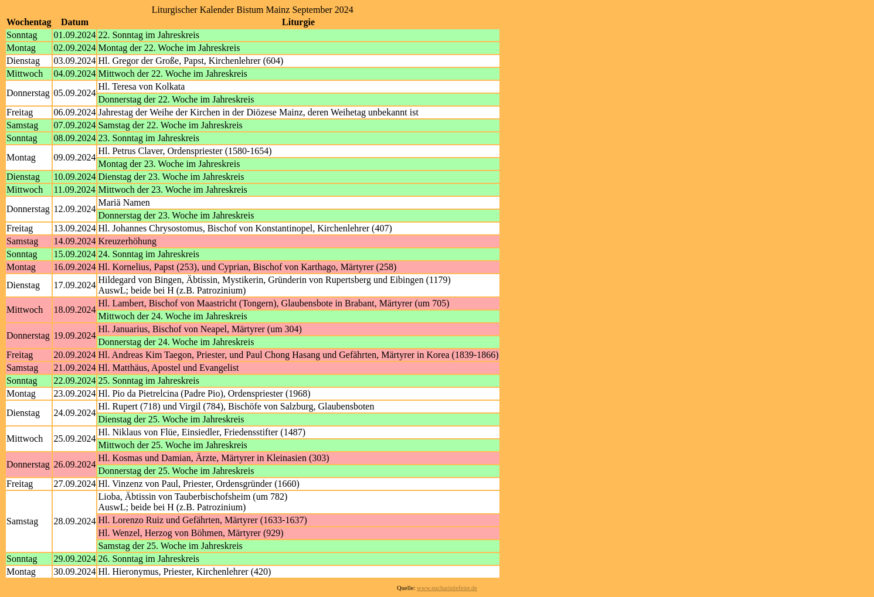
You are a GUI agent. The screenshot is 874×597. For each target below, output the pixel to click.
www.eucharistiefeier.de (447, 588)
